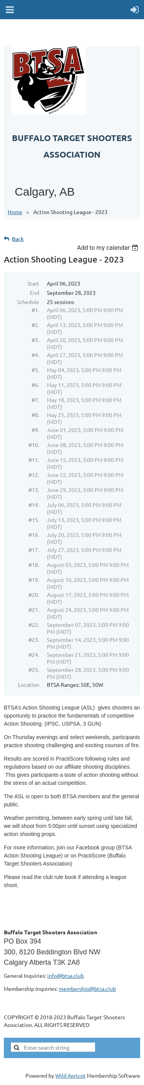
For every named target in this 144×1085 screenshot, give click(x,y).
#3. (35, 339)
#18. (33, 564)
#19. (33, 579)
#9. (35, 429)
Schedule (28, 301)
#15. (33, 519)
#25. (33, 669)
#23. (33, 639)
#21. (33, 609)
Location (28, 684)
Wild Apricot (70, 1075)
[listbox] (108, 248)
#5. (35, 369)
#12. (33, 474)
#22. (33, 624)
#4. (35, 354)
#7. (35, 399)
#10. (33, 444)
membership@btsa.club (87, 988)
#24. (33, 654)
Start (33, 283)
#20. (33, 594)
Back (18, 239)
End (34, 292)
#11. (33, 459)
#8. (35, 414)
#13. (33, 489)
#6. (35, 384)
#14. (33, 504)
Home (15, 211)
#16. (33, 534)
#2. (35, 324)
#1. (35, 309)
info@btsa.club (65, 975)
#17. (33, 549)
